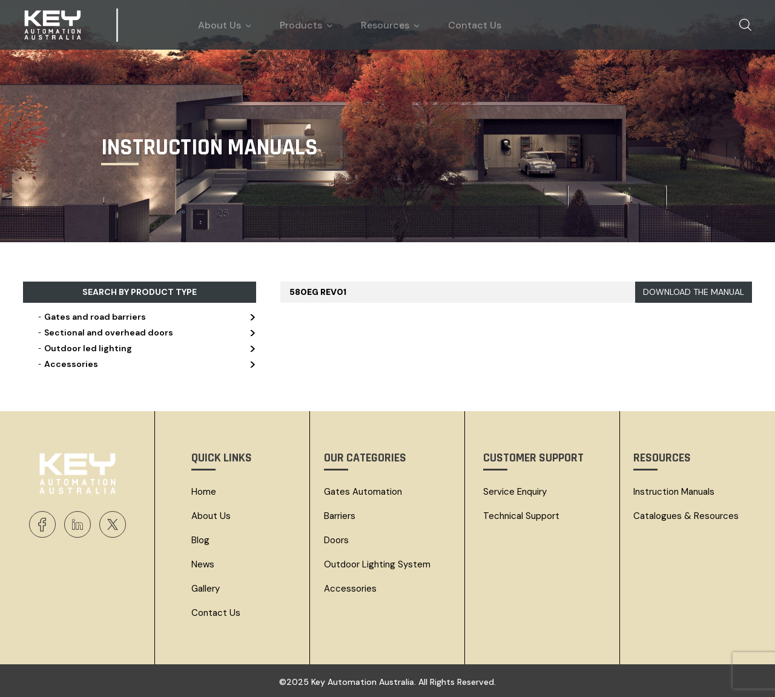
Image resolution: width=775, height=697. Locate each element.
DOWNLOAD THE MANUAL (693, 291)
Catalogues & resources (686, 516)
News (202, 564)
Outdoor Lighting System (377, 564)
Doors (336, 540)
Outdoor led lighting (145, 348)
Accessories (145, 364)
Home (203, 492)
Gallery (205, 589)
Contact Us (215, 613)
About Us (211, 516)
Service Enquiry (515, 492)
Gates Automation (363, 492)
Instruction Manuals (673, 492)
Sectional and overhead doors (145, 332)
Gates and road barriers (145, 317)
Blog (200, 540)
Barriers (339, 516)
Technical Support (521, 516)
